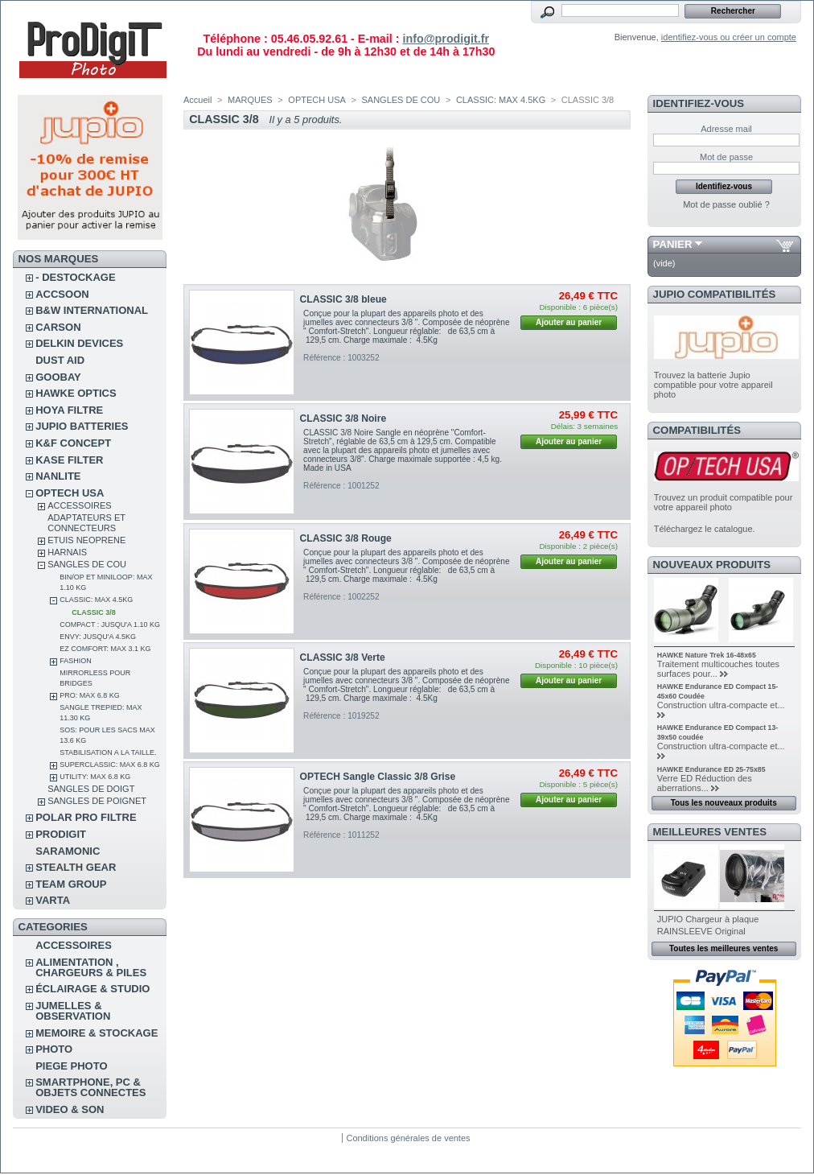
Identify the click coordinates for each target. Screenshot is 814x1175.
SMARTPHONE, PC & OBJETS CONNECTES (90, 1087)
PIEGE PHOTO (71, 1066)
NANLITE (57, 476)
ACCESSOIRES (79, 505)
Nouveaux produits (712, 565)
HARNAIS (67, 552)
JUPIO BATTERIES (81, 426)
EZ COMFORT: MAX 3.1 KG (105, 649)
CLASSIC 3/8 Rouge (346, 538)
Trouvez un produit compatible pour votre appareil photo (723, 502)
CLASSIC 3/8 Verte (342, 657)
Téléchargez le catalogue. (704, 529)
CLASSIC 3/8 (94, 612)
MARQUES (250, 100)
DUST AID (59, 360)
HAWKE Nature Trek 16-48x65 (706, 655)
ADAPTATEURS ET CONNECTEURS (86, 523)
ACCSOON (61, 294)
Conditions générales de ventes (408, 1138)
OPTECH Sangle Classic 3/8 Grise (378, 776)
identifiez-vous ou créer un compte (728, 37)
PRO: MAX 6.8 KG (90, 695)
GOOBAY (58, 377)
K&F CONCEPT (73, 443)
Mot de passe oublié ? (726, 204)
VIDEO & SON (69, 1109)
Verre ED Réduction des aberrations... (704, 783)
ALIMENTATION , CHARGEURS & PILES (90, 967)
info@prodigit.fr (445, 38)
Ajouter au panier (569, 322)
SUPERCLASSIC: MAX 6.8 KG (110, 765)
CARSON (57, 327)
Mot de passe (726, 157)
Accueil (197, 100)
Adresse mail (726, 129)
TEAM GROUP (70, 884)
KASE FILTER (69, 460)
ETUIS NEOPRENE (86, 540)
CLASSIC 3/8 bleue (343, 299)
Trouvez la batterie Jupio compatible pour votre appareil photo (713, 384)
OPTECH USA (69, 493)
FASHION (76, 661)
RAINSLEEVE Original (701, 931)
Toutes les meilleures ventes (723, 948)
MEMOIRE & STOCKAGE (96, 1033)
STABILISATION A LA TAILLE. (108, 752)
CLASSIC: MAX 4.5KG (96, 600)
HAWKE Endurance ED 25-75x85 (711, 769)
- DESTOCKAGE (75, 277)
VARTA (52, 900)
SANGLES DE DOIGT (90, 789)
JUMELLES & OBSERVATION (72, 1011)
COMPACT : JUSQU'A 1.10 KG (110, 624)
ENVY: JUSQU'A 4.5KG (98, 637)
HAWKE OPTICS (75, 393)
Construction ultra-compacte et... (721, 705)
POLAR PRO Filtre (85, 817)
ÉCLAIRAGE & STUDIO (92, 989)
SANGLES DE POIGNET (96, 801)
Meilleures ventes (710, 832)
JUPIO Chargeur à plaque (708, 919)
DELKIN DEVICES (79, 343)
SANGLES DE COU (86, 564)
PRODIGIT (60, 834)
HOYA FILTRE (69, 410)
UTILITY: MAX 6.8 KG (95, 777)
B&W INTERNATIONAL (91, 310)
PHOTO (53, 1049)
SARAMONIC (67, 851)
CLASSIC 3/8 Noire (343, 418)
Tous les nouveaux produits (724, 802)
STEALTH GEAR (75, 867)
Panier (673, 244)
